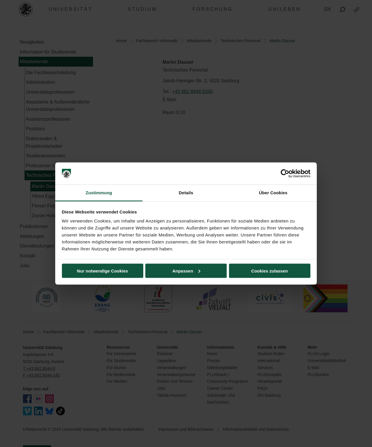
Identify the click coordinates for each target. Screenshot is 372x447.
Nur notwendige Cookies (102, 270)
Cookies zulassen (269, 270)
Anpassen (186, 270)
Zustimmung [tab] (99, 192)
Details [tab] (186, 192)
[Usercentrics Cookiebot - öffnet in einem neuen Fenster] (285, 173)
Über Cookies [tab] (273, 192)
